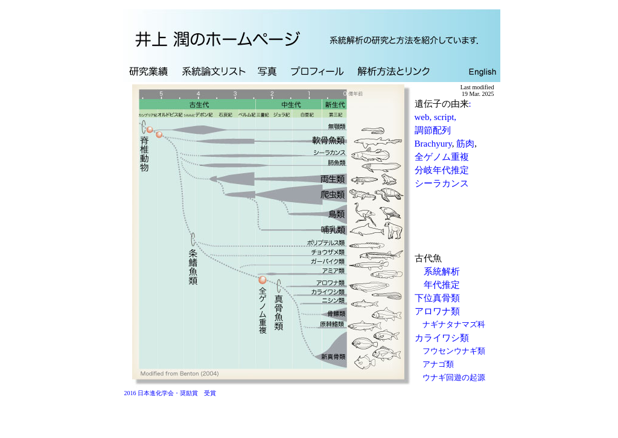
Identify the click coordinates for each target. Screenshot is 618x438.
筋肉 (465, 143)
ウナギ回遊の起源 (453, 377)
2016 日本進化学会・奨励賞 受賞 (167, 393)
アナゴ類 (438, 364)
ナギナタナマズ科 (453, 324)
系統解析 (442, 271)
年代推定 (442, 285)
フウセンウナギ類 (453, 350)
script (444, 117)
